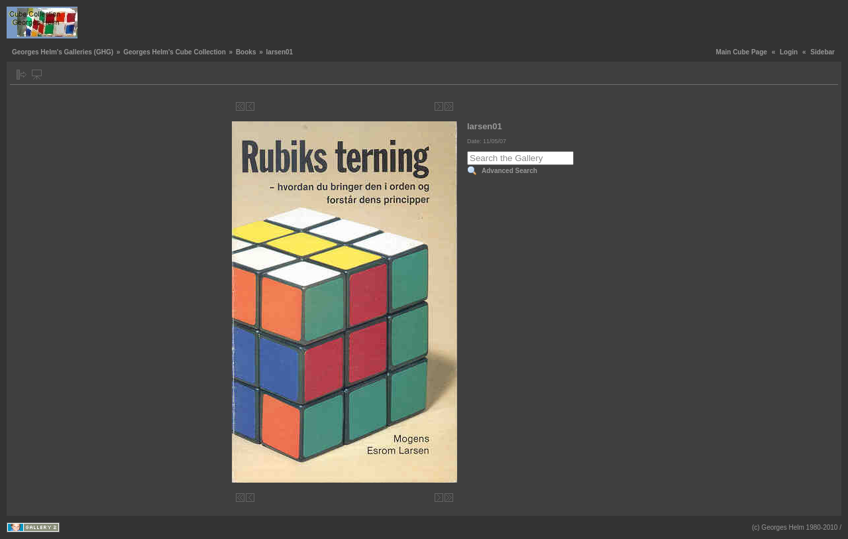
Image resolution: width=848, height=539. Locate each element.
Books (246, 52)
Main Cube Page (741, 52)
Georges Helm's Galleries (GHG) (62, 52)
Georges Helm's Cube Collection (174, 52)
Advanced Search (509, 170)
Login (789, 52)
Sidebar (822, 52)
